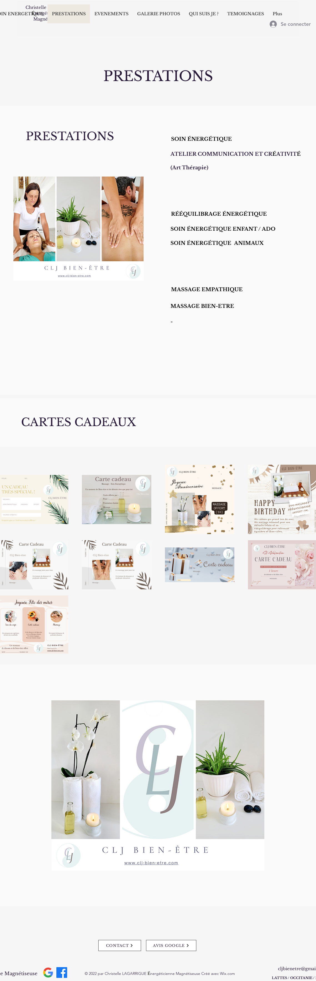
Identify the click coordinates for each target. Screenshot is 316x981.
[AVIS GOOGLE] (171, 945)
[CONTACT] (119, 945)
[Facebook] (61, 972)
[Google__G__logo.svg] (48, 972)
